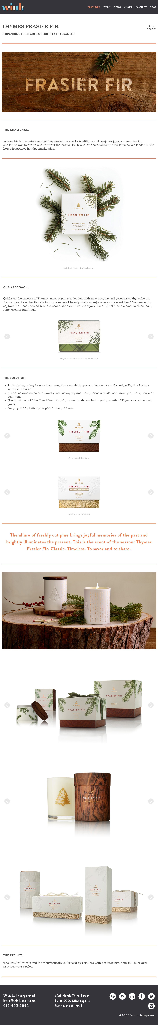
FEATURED (94, 7)
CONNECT (141, 7)
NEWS (117, 7)
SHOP (153, 7)
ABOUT (128, 7)
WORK (106, 7)
